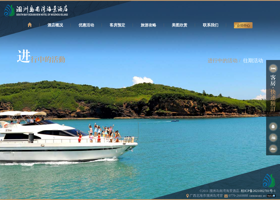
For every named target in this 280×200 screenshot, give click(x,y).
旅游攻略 (148, 25)
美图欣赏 (179, 25)
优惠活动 (86, 25)
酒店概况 (55, 25)
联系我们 (210, 25)
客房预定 (117, 25)
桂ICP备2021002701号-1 (258, 191)
